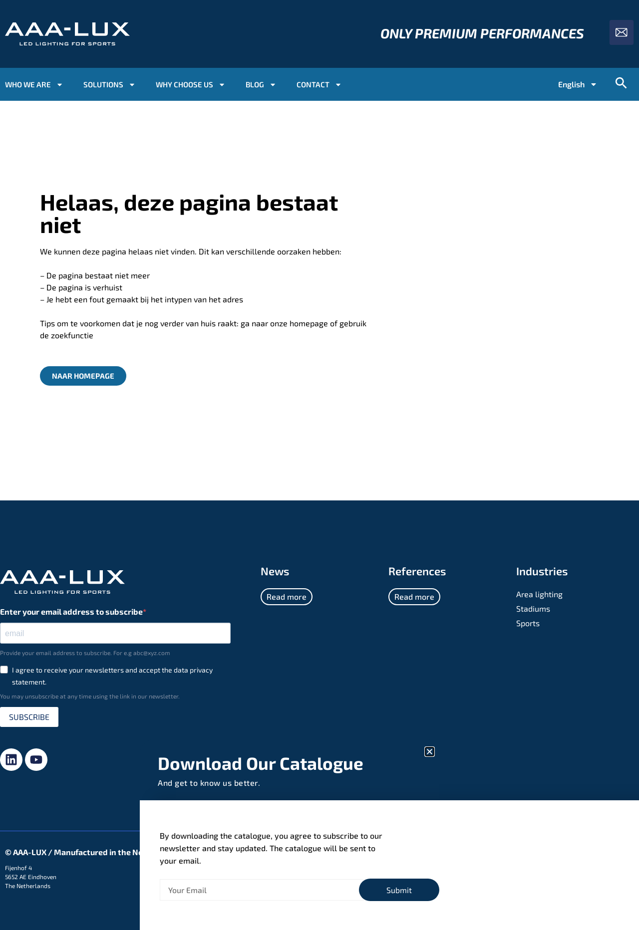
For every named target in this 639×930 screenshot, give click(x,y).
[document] (319, 465)
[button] (429, 751)
